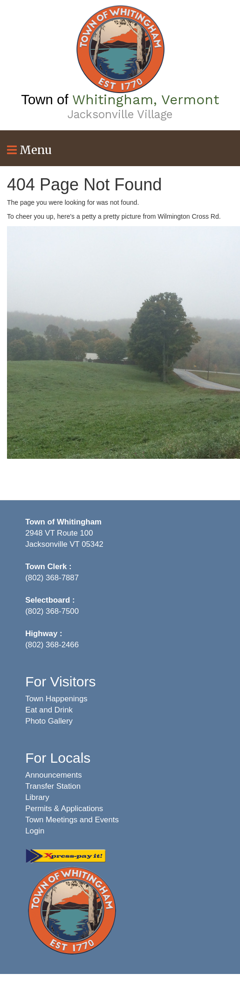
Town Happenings (56, 698)
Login (34, 830)
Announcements (53, 775)
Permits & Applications (64, 808)
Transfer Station (53, 786)
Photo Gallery (49, 721)
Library (37, 797)
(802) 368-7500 (52, 611)
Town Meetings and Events (72, 819)
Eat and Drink (49, 709)
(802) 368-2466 (52, 644)
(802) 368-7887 (52, 577)
